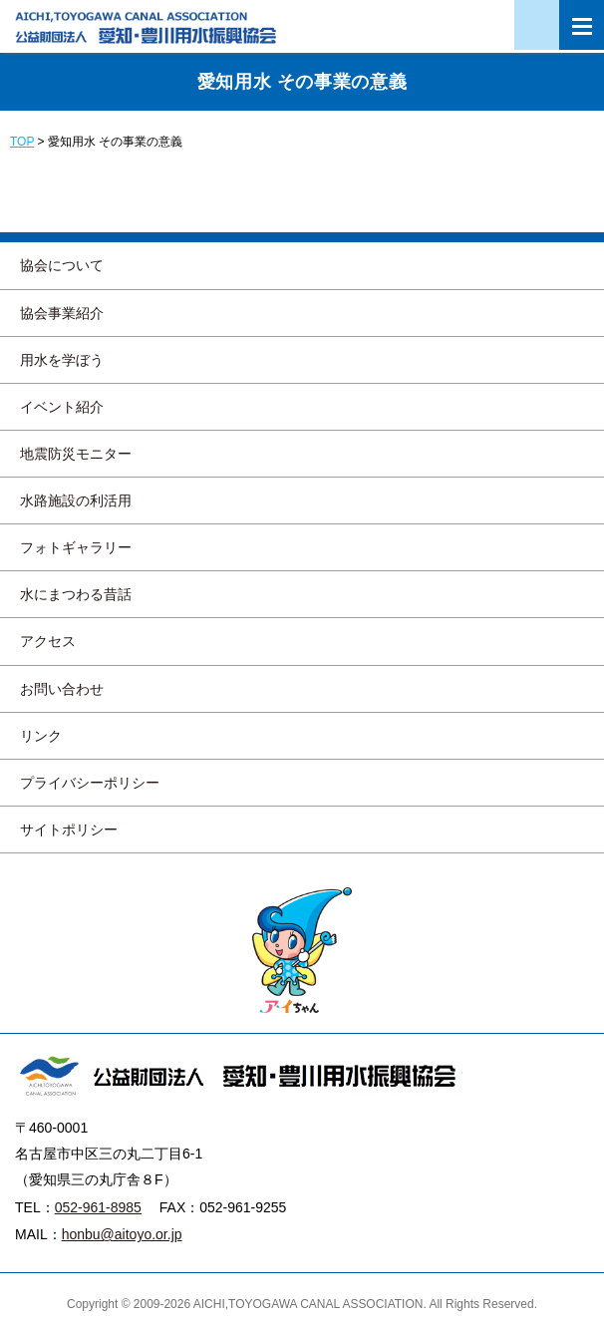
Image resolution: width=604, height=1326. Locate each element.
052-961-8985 (98, 1207)
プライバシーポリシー (89, 783)
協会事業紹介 (62, 313)
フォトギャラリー (76, 547)
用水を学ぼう (62, 360)
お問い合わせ (62, 689)
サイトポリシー (69, 829)
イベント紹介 (62, 407)
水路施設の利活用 (76, 500)
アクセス (48, 641)
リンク (41, 736)
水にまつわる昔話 (76, 594)
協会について (62, 265)
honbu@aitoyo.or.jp (122, 1234)
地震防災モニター (76, 454)
